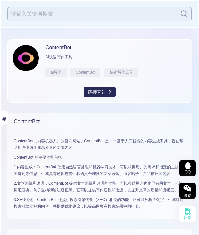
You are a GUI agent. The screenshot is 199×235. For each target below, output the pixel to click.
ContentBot (85, 72)
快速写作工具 (121, 72)
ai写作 (56, 72)
